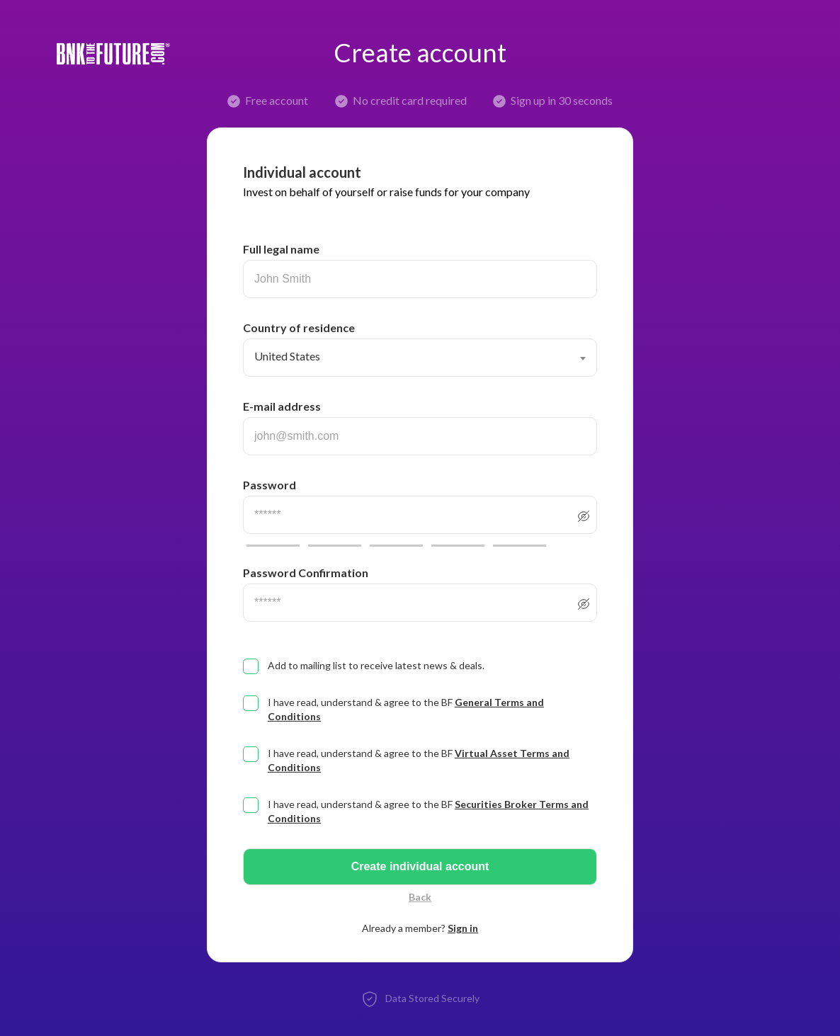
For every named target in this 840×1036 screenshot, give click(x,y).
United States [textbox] (287, 356)
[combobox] (420, 357)
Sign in (463, 928)
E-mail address (282, 406)
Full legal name (281, 249)
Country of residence (299, 327)
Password (269, 484)
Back (420, 897)
